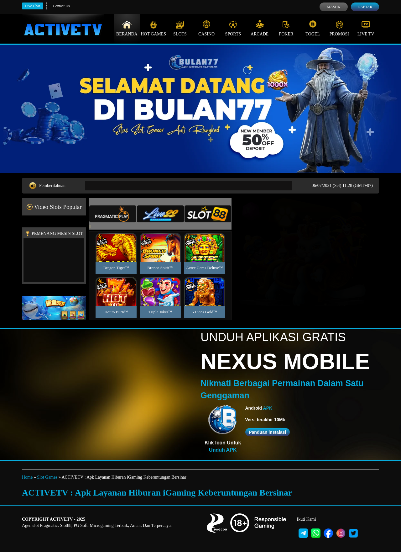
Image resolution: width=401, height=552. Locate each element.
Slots (180, 28)
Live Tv (365, 28)
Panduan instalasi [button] (267, 432)
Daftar (364, 7)
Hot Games (153, 28)
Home (27, 477)
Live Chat (32, 6)
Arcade (260, 28)
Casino (206, 28)
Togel (312, 28)
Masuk (333, 7)
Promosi (339, 28)
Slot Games (47, 477)
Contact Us (61, 6)
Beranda (127, 28)
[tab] (112, 213)
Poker (286, 28)
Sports (233, 28)
